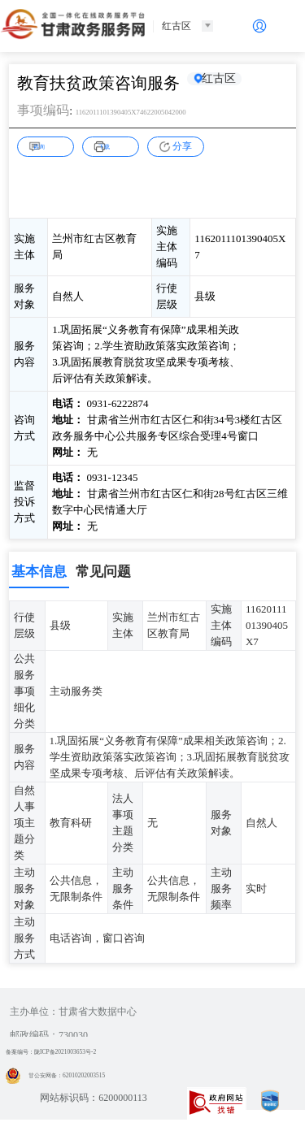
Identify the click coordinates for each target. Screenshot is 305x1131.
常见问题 (103, 571)
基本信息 (39, 571)
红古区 (228, 82)
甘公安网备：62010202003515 (80, 1075)
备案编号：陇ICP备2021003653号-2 (81, 1051)
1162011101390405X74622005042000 (165, 111)
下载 (117, 145)
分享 (182, 146)
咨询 (52, 145)
